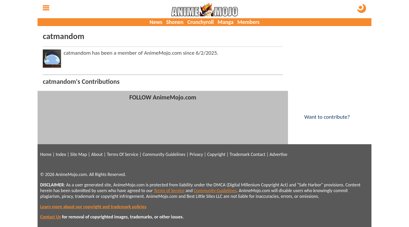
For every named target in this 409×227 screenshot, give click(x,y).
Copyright (216, 154)
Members (248, 22)
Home (45, 154)
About (97, 154)
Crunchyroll (200, 22)
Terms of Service (169, 190)
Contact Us (50, 217)
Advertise (278, 154)
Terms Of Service (122, 154)
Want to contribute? (327, 113)
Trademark (240, 154)
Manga (225, 22)
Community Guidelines (163, 154)
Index (61, 154)
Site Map (78, 154)
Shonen (175, 22)
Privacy (196, 154)
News (155, 22)
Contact (258, 154)
